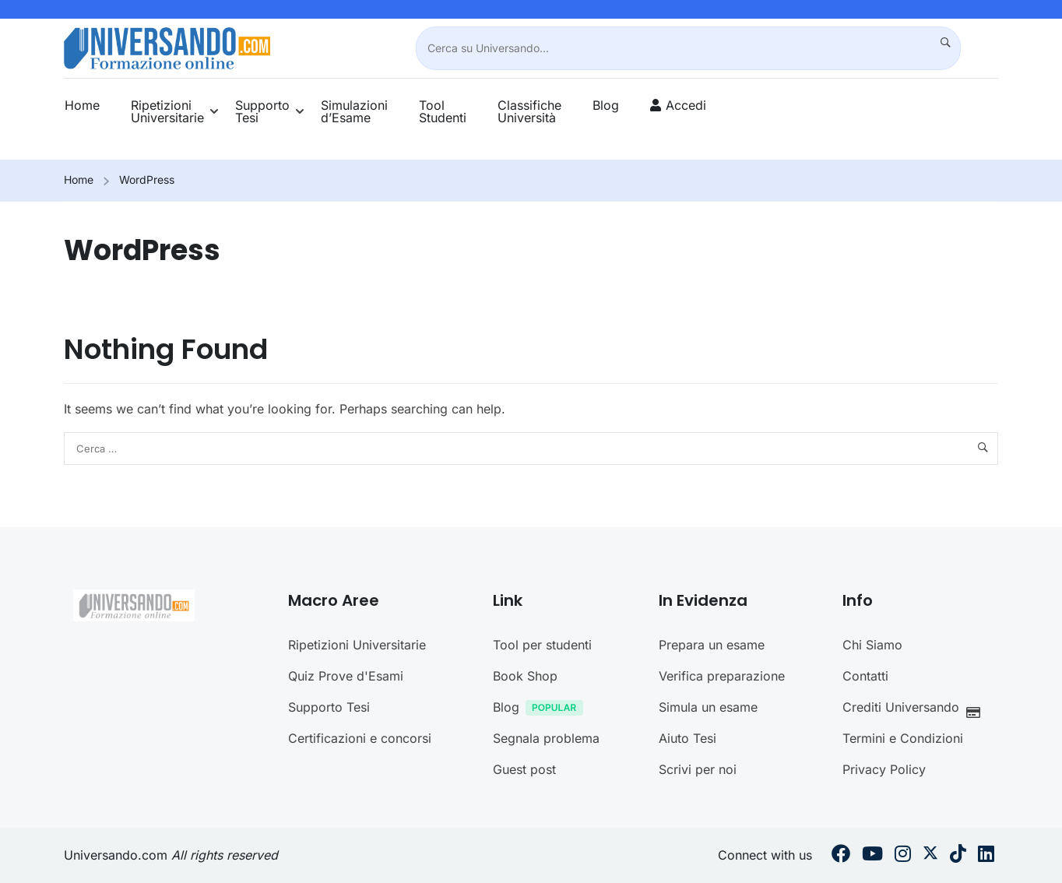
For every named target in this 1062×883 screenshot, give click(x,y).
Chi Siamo (872, 804)
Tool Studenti (442, 111)
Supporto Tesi (262, 111)
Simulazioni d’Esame (354, 111)
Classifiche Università (529, 111)
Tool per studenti (542, 804)
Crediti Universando (915, 868)
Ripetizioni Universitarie (167, 111)
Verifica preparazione (722, 835)
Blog (606, 105)
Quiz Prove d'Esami (345, 835)
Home (82, 105)
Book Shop (525, 835)
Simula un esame (708, 866)
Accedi (686, 105)
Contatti (865, 835)
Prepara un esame (712, 804)
